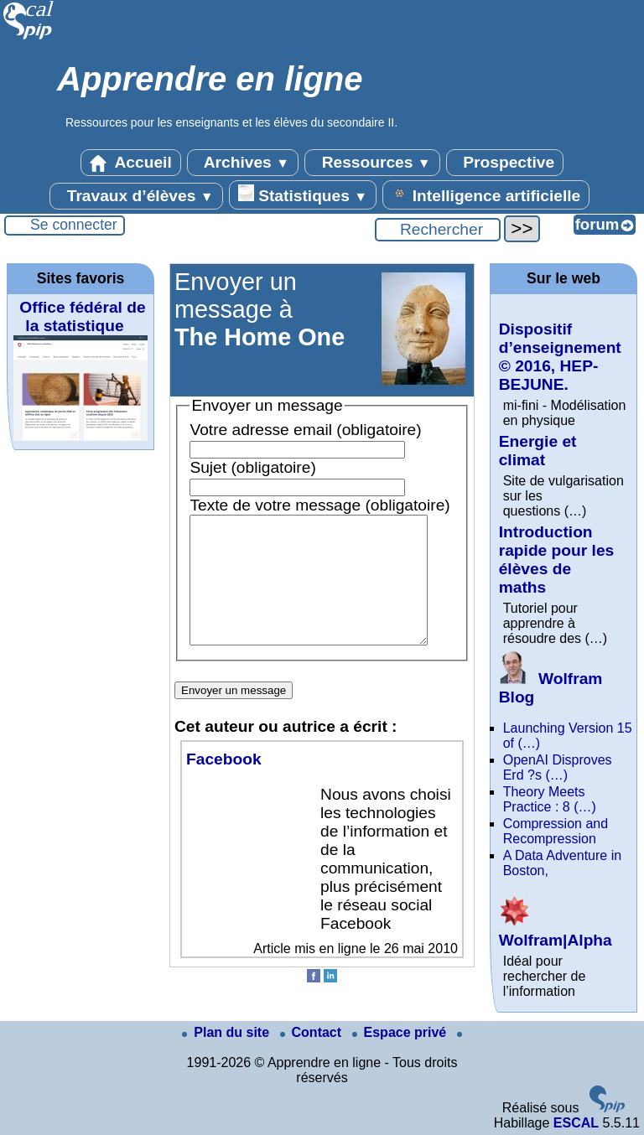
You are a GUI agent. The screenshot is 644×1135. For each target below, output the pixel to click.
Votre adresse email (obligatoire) (305, 429)
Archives (242, 162)
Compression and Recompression (555, 831)
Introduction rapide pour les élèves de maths (557, 559)
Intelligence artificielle (486, 194)
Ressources (372, 162)
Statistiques (302, 194)
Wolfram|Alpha (555, 931)
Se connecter (73, 224)
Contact (312, 1032)
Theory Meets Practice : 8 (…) (549, 799)
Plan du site (227, 1032)
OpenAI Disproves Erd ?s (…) (557, 767)
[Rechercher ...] (438, 229)
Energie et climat (538, 451)
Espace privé (401, 1032)
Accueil (131, 162)
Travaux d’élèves (136, 196)
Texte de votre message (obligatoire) (319, 505)
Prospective (504, 162)
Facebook (224, 784)
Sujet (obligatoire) (252, 467)
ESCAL (576, 1123)
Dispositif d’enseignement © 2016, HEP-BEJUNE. (560, 356)
